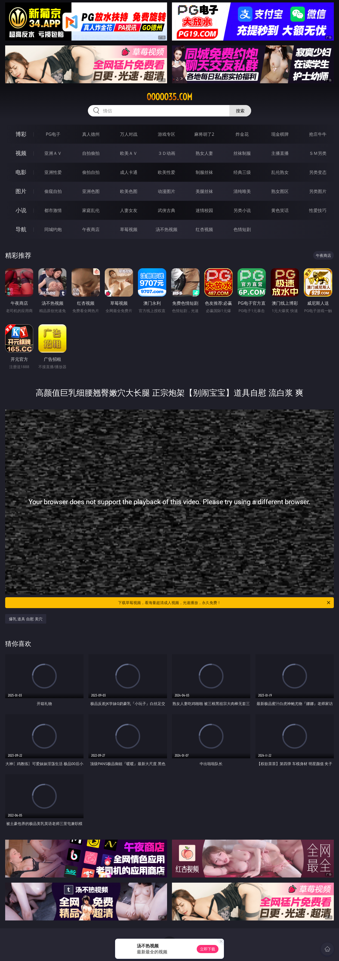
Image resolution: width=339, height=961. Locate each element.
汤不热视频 (166, 229)
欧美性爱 (166, 172)
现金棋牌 (280, 134)
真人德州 (91, 134)
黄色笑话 (280, 210)
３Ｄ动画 (166, 153)
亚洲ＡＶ (53, 153)
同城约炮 (53, 229)
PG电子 (53, 134)
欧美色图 (128, 191)
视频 (21, 153)
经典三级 (242, 172)
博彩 (21, 134)
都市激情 (53, 210)
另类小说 (242, 210)
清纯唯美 (242, 191)
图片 (21, 191)
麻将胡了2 (204, 134)
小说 (21, 210)
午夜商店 (91, 229)
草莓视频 (128, 229)
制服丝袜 (204, 172)
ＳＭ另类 (317, 153)
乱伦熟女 (280, 172)
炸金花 (242, 134)
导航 (21, 229)
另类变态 (317, 172)
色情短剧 (242, 229)
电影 (21, 172)
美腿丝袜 (204, 191)
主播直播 (280, 153)
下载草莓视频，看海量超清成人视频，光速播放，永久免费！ (224, 602)
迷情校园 (204, 210)
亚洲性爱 (53, 172)
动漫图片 (166, 191)
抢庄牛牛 (317, 134)
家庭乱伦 (91, 210)
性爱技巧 (317, 210)
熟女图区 (280, 191)
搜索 (240, 111)
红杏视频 (204, 229)
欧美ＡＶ (128, 153)
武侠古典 (166, 210)
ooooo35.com (169, 96)
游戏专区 (166, 134)
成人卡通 (128, 172)
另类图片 (317, 191)
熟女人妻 (204, 153)
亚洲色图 (91, 191)
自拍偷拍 (91, 153)
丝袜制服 (242, 153)
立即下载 (207, 948)
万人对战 (128, 134)
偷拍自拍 (91, 172)
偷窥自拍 (53, 191)
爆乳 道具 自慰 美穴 (25, 618)
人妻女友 (128, 210)
